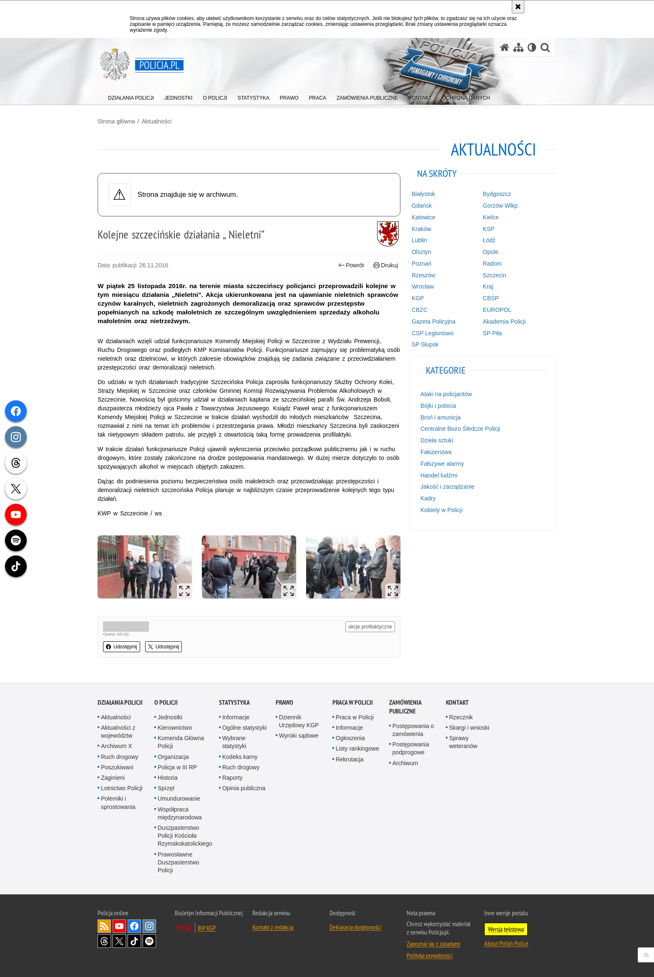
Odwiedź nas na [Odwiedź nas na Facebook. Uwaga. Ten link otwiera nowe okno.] (134, 926)
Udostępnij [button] (121, 647)
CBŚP (491, 298)
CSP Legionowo (432, 333)
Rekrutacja (350, 759)
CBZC (420, 309)
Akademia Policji (504, 321)
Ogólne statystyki (244, 727)
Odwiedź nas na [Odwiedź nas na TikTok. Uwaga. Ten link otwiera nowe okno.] (134, 941)
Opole (490, 252)
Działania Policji (120, 702)
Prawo (284, 702)
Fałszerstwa (436, 452)
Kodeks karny (240, 756)
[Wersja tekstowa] (532, 47)
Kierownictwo (175, 727)
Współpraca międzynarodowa (180, 813)
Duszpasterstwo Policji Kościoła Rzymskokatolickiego (185, 835)
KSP (489, 229)
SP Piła (492, 333)
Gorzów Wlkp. (501, 205)
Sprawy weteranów (463, 742)
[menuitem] (131, 96)
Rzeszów (423, 275)
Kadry (428, 498)
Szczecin (494, 275)
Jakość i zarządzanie (447, 486)
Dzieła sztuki (436, 440)
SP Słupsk (425, 344)
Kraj (488, 286)
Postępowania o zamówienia (413, 730)
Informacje (235, 717)
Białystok (423, 194)
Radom (492, 263)
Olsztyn (421, 252)
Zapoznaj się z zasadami (433, 943)
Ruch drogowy (119, 756)
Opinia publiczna (244, 788)
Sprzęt (166, 788)
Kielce (491, 217)
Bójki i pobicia (438, 405)
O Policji (166, 702)
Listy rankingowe (357, 748)
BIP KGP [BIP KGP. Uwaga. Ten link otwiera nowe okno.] (207, 928)
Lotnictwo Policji (122, 788)
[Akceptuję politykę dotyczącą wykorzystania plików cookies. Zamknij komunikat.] (518, 6)
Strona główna (116, 121)
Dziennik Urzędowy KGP (299, 721)
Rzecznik (461, 717)
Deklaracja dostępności (355, 927)
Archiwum (405, 763)
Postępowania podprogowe (410, 748)
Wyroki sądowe (299, 735)
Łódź (489, 240)
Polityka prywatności (430, 955)
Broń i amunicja (440, 417)
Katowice (423, 217)
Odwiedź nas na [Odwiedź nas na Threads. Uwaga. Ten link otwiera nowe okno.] (104, 941)
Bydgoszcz (497, 194)
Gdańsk (422, 205)
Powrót (351, 265)
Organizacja (173, 756)
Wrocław (423, 286)
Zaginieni (113, 777)
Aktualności (156, 121)
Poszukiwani (117, 767)
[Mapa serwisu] (518, 47)
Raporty (232, 777)
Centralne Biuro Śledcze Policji (460, 428)
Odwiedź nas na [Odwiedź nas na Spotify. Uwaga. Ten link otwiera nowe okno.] (149, 941)
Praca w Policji (352, 702)
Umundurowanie (179, 798)
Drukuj (385, 265)
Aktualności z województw (118, 731)
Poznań (421, 263)
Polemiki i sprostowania (118, 802)
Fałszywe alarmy (442, 463)
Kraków (421, 229)
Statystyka (234, 702)
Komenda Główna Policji (181, 742)
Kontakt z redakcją (272, 927)
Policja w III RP (177, 767)
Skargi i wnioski (469, 727)
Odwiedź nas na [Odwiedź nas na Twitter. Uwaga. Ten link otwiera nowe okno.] (119, 941)
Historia (167, 777)
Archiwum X (116, 746)
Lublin (419, 240)
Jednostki (170, 717)
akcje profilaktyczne (370, 627)
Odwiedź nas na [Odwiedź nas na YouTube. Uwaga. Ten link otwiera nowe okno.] (119, 926)
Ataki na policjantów (446, 394)
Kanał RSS (104, 926)
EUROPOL (497, 309)
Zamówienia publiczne (405, 707)
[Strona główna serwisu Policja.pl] (504, 47)
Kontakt (457, 702)
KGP (418, 298)
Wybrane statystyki (234, 742)
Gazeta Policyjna (433, 321)
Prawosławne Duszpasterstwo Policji (178, 862)
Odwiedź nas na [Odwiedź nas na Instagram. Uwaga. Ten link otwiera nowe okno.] (149, 926)
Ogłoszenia (350, 738)
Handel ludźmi (439, 475)
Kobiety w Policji (441, 510)
